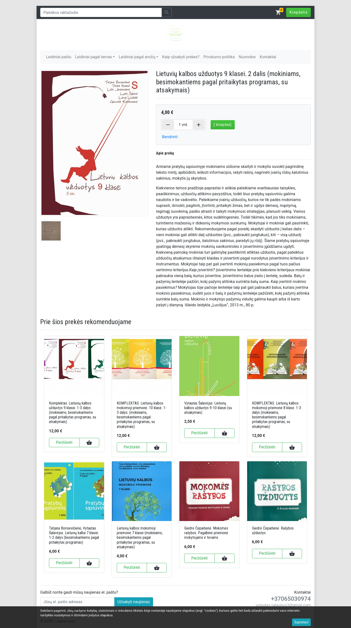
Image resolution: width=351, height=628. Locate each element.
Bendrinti (170, 137)
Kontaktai (268, 57)
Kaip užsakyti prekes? (180, 57)
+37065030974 (291, 598)
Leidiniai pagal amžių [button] (137, 57)
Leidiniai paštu (58, 57)
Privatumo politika (219, 57)
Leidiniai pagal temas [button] (93, 57)
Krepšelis (298, 12)
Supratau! (301, 622)
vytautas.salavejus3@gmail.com (283, 605)
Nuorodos (247, 57)
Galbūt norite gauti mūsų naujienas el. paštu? (79, 592)
